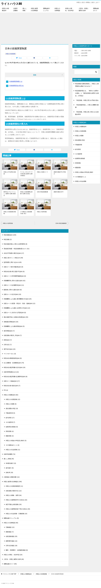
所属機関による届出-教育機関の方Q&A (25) (17, 299)
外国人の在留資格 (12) (13, 399)
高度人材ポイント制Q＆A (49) (13, 258)
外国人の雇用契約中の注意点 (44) (16, 500)
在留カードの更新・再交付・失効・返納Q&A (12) (19, 303)
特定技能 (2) (8, 239)
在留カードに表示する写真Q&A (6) (15, 312)
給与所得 (78, 149)
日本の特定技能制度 (42, 192)
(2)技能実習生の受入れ (16, 85)
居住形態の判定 (80, 140)
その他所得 (78, 154)
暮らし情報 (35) (9, 459)
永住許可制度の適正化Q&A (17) (14, 253)
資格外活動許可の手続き (60, 172)
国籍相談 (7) (10, 532)
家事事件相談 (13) (11, 541)
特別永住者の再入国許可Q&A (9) (14, 271)
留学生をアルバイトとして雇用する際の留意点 (10, 193)
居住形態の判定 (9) (12, 408)
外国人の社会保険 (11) (13, 449)
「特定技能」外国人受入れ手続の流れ (87, 100)
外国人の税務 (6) (11, 404)
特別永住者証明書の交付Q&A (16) (14, 367)
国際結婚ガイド (96, 9)
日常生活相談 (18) (11, 545)
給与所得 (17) (10, 417)
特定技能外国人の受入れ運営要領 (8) (15, 244)
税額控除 (78, 167)
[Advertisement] (50, 27)
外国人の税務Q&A (5, 9)
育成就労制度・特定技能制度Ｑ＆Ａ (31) (16, 248)
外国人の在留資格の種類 (10, 212)
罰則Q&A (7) (8, 340)
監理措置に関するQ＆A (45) (13, 262)
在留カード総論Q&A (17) (12, 381)
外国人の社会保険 (80, 181)
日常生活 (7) (8, 344)
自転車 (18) (9, 472)
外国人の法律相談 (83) (11, 523)
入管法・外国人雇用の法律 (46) (14, 559)
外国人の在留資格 (10, 53)
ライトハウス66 (11, 3)
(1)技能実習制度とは (15, 81)
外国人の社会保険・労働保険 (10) (16, 513)
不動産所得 (78, 144)
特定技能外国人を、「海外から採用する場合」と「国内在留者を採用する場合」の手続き (87, 93)
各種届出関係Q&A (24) (11, 321)
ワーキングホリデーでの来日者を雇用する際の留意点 (26, 173)
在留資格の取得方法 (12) (14, 490)
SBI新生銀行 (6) (11, 463)
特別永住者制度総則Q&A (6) (13, 358)
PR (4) (6, 390)
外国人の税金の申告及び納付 (84, 172)
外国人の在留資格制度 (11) (14, 486)
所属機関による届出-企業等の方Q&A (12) (17, 308)
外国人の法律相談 (57, 9)
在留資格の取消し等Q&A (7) (13, 335)
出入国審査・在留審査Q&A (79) (14, 363)
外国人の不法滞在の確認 (10, 172)
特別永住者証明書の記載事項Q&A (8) (15, 376)
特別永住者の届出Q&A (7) (12, 385)
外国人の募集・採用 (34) (14, 495)
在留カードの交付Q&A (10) (12, 294)
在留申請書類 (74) (9, 454)
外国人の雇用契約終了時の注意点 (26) (18, 509)
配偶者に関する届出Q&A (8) (13, 289)
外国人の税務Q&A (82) (11, 395)
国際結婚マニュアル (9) (11, 518)
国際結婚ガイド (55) (10, 564)
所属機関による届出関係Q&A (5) (14, 326)
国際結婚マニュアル (46, 9)
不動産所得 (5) (10, 413)
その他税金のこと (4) (12, 445)
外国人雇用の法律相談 (34, 9)
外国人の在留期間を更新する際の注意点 (26, 192)
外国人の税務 (79, 135)
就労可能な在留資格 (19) (14, 504)
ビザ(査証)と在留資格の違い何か (26, 212)
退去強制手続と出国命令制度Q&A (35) (16, 317)
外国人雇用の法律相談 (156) (13, 481)
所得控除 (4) (10, 431)
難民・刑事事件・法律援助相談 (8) (17, 550)
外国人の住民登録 (42, 211)
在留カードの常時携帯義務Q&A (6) (15, 276)
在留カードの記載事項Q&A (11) (14, 285)
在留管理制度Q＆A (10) (11, 372)
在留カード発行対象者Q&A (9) (13, 267)
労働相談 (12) (10, 527)
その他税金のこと (80, 177)
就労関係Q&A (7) (9, 331)
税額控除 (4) (10, 436)
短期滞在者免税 (80, 158)
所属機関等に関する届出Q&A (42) (14, 280)
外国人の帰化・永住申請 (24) (13, 554)
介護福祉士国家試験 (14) (12, 477)
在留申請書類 (15, 9)
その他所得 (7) (10, 422)
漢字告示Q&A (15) (9, 349)
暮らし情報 (25, 9)
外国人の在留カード (42, 172)
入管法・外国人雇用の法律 (83, 9)
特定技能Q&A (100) (10, 235)
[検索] (86, 72)
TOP (9, 574)
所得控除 (78, 163)
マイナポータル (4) (10, 353)
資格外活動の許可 (58, 192)
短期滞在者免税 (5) (12, 427)
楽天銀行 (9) (10, 468)
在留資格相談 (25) (11, 536)
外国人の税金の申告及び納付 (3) (16, 440)
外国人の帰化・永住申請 (69, 9)
